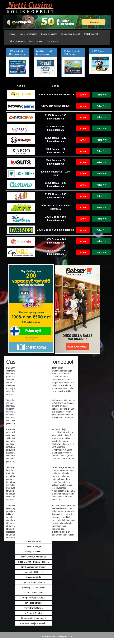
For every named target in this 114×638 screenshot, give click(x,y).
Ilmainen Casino (33, 541)
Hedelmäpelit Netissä (33, 572)
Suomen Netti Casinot (33, 592)
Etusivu (12, 34)
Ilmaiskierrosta (35, 41)
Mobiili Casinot (91, 34)
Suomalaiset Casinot (70, 34)
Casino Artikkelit (33, 577)
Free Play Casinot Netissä (33, 587)
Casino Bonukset (49, 34)
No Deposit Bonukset (33, 613)
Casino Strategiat (33, 546)
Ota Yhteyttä (52, 41)
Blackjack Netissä (33, 551)
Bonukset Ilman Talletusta (33, 582)
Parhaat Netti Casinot (33, 608)
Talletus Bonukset (17, 41)
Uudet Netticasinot (28, 34)
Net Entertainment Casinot (33, 567)
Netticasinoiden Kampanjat (33, 557)
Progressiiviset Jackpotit (33, 598)
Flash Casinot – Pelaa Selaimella (33, 562)
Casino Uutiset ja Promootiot (33, 623)
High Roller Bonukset (33, 603)
